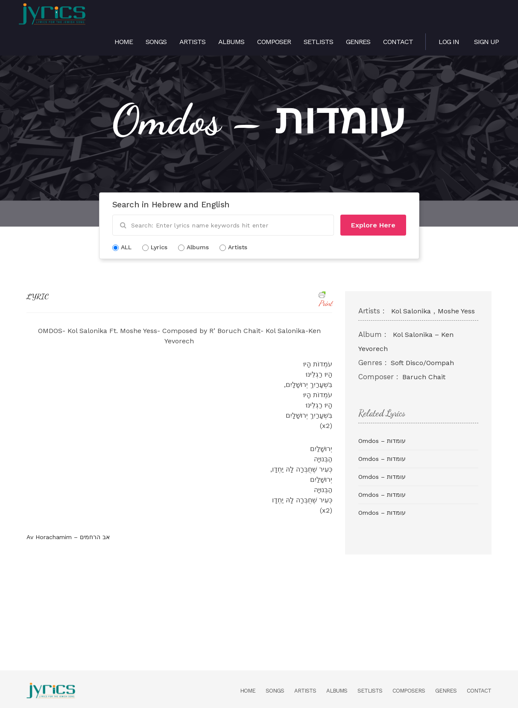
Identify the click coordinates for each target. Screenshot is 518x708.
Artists (192, 42)
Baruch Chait (423, 377)
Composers (408, 690)
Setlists (318, 42)
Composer (274, 42)
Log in (449, 42)
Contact (398, 42)
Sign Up (486, 42)
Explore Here (373, 225)
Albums (231, 42)
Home (123, 42)
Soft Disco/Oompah (422, 363)
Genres (358, 42)
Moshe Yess (456, 311)
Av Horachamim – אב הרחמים (68, 537)
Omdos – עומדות (382, 440)
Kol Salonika (411, 311)
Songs (156, 42)
